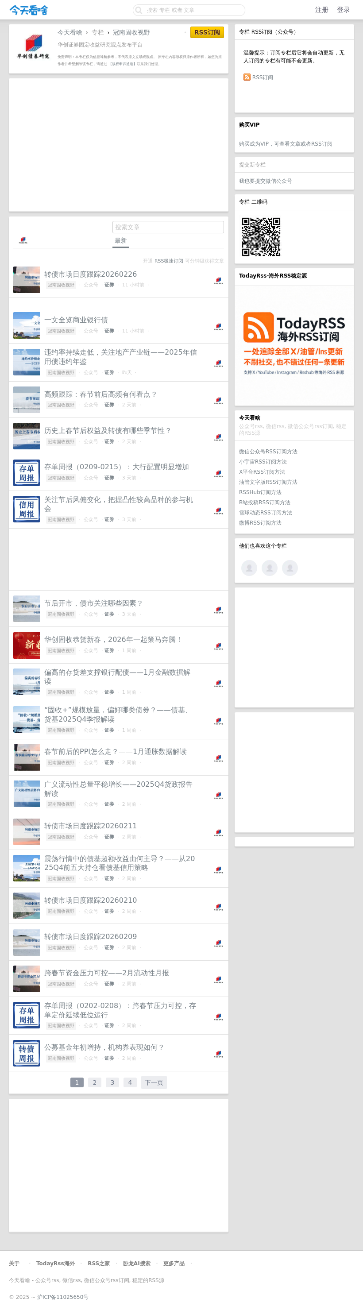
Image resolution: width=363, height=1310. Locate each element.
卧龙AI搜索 (137, 1263)
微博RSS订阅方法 (260, 523)
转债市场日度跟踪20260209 (90, 936)
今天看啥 (70, 32)
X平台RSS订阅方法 (262, 472)
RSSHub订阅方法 (260, 492)
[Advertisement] (294, 647)
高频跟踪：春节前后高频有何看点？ (101, 394)
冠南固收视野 (131, 32)
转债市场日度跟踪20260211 (90, 826)
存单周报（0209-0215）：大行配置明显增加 (116, 467)
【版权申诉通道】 (122, 64)
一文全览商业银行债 (76, 320)
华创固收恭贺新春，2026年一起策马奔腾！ (113, 639)
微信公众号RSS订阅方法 (268, 451)
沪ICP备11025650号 (63, 1297)
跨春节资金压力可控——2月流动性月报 (106, 973)
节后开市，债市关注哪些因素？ (93, 603)
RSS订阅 (263, 77)
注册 (321, 10)
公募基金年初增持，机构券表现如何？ (104, 1047)
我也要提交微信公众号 (265, 181)
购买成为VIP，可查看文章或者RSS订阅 (285, 144)
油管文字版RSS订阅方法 (268, 482)
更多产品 (174, 1263)
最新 (121, 240)
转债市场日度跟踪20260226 (90, 274)
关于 (14, 1263)
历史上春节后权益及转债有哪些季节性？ (108, 430)
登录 (343, 10)
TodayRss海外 (55, 1263)
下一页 (154, 1082)
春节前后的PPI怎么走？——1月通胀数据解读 (115, 751)
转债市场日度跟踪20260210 (90, 900)
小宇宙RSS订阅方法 (263, 462)
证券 (109, 285)
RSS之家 (99, 1263)
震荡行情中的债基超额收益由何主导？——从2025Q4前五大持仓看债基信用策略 (119, 863)
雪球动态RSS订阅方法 (265, 513)
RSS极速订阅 (169, 261)
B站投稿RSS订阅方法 (264, 502)
